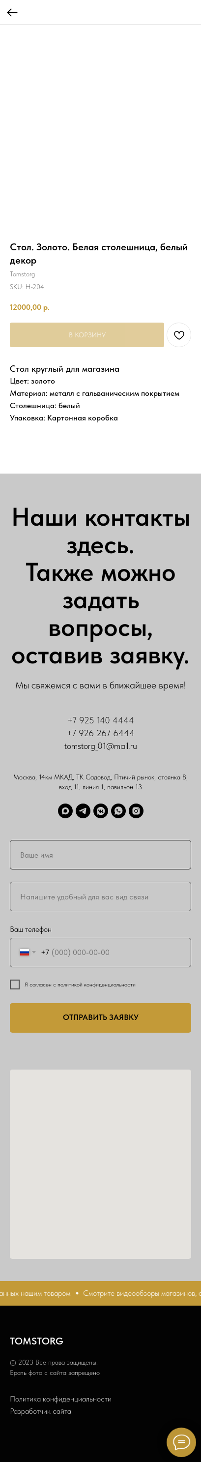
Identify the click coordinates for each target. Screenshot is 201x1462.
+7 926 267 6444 (101, 733)
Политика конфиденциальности (61, 1398)
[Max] (65, 811)
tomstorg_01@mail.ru (100, 746)
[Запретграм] (136, 811)
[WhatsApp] (118, 811)
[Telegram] (83, 811)
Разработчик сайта (40, 1411)
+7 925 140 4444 (100, 720)
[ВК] (100, 811)
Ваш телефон (31, 929)
